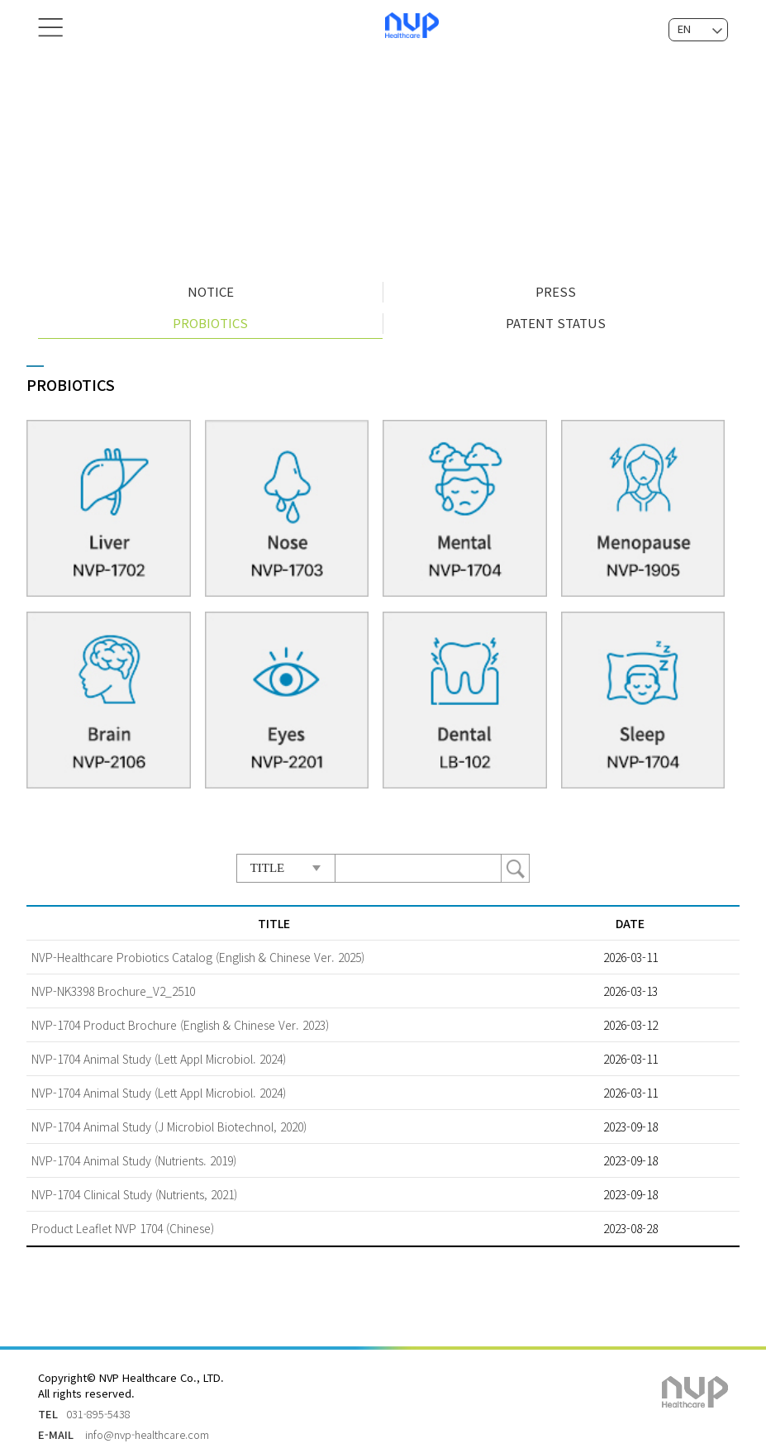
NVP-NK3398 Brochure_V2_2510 (113, 985)
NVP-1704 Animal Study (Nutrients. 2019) (133, 1154)
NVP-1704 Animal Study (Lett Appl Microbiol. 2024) (158, 1053)
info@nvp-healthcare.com (147, 1428)
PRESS (555, 286)
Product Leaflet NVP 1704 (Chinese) (122, 1222)
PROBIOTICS (210, 317)
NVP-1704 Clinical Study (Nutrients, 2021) (134, 1188)
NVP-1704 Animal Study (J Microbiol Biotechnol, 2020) (169, 1120)
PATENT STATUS (556, 317)
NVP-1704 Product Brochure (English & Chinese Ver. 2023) (180, 1019)
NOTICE (211, 286)
